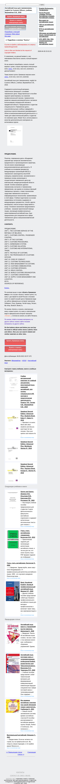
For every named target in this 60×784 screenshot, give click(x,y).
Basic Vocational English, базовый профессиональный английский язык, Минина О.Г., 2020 (28, 587)
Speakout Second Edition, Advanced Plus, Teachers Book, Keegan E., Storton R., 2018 (28, 468)
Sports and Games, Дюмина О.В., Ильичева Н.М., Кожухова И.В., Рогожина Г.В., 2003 (27, 496)
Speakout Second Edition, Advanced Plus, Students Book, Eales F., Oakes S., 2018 (28, 416)
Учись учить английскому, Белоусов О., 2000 (21, 564)
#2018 (24, 360)
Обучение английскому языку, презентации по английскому (47, 34)
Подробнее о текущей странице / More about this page (12, 34)
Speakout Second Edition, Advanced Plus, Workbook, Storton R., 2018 (27, 445)
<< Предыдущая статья (14, 752)
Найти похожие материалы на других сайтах (15, 27)
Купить (6, 288)
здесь (10, 69)
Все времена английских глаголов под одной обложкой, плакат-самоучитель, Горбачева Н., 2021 (28, 705)
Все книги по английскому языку (46, 21)
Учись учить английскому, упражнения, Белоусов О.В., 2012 (28, 534)
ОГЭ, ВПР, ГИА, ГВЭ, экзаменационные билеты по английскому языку (46, 41)
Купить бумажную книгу (16, 16)
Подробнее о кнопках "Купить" (19, 40)
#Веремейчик (15, 360)
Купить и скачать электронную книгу (16, 21)
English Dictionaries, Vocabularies (46, 9)
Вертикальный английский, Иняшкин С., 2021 (21, 736)
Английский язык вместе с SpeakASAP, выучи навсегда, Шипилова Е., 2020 (28, 628)
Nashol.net (10, 779)
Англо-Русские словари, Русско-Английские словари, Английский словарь (47, 15)
